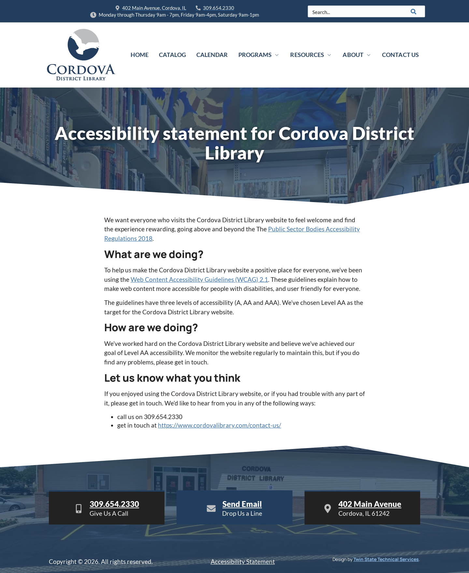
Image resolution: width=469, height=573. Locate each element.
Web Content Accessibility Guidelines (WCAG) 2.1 (199, 279)
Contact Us (400, 54)
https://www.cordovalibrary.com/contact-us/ (219, 425)
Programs (259, 54)
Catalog (172, 54)
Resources (311, 54)
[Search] (413, 11)
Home (140, 54)
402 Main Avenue (369, 504)
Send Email (242, 504)
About (357, 54)
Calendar (212, 54)
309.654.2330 (114, 504)
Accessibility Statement (243, 561)
